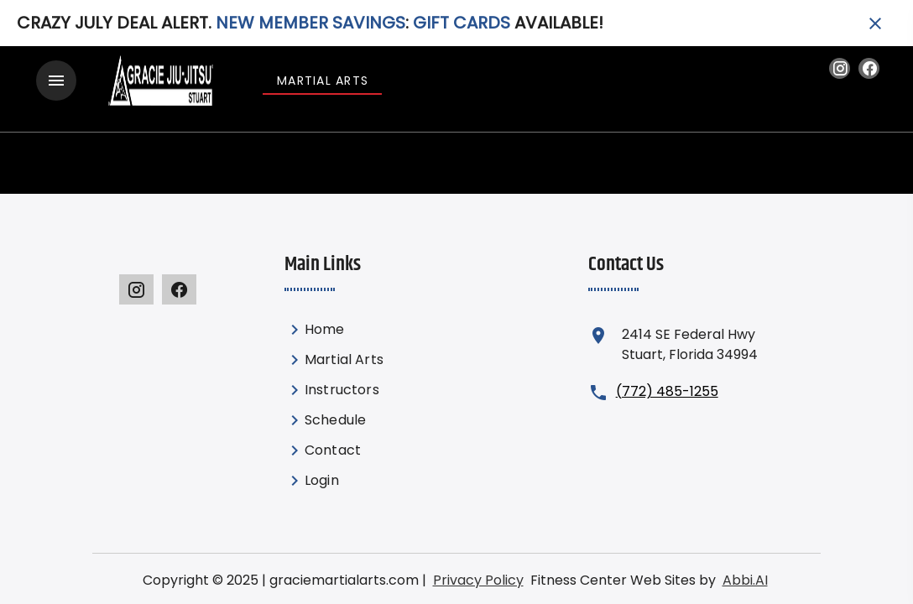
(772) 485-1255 (658, 381)
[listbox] (376, 395)
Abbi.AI (695, 570)
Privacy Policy (469, 570)
